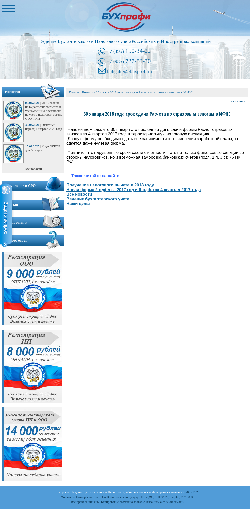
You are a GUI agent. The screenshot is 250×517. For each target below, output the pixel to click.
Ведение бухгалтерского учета (97, 199)
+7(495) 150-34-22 (156, 497)
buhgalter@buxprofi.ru (129, 71)
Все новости (33, 169)
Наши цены (78, 203)
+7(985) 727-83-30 (182, 497)
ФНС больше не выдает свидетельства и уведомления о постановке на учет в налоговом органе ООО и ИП (43, 110)
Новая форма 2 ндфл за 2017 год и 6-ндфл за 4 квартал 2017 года (133, 189)
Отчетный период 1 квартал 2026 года (43, 127)
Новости (88, 92)
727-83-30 (129, 61)
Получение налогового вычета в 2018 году (110, 185)
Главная (74, 92)
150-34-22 (129, 51)
